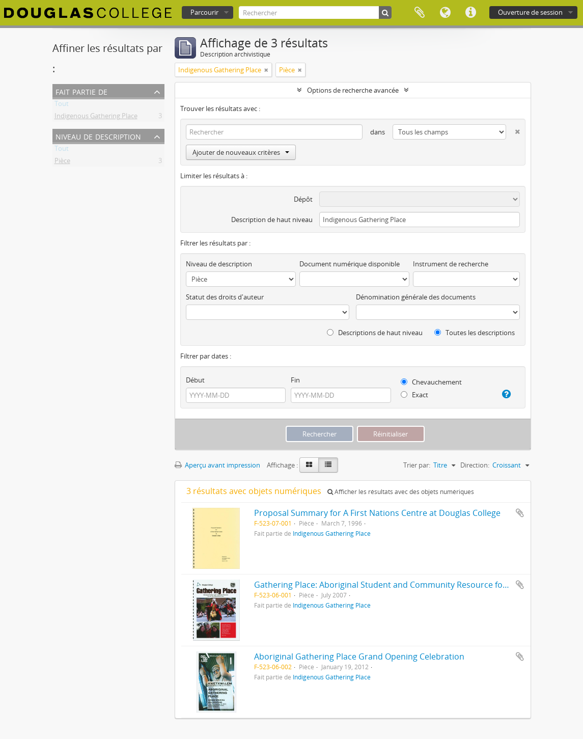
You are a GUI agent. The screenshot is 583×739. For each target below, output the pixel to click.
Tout (61, 105)
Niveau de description (98, 136)
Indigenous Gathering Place (95, 117)
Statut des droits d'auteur (225, 297)
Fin (295, 380)
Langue (445, 12)
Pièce (62, 162)
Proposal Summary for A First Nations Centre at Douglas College (377, 512)
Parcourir (204, 12)
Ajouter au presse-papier (520, 513)
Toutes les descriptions (474, 332)
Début (195, 380)
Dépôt (303, 199)
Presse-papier (419, 12)
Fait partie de (81, 91)
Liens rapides (470, 12)
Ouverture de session (530, 12)
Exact (414, 394)
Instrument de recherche (450, 263)
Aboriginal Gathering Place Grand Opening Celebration (359, 656)
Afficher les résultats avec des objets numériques (400, 491)
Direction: (474, 465)
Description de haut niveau (272, 219)
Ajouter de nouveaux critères (240, 152)
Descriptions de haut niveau (375, 332)
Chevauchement (431, 382)
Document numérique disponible (349, 263)
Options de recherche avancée (353, 90)
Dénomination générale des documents (416, 297)
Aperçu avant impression (217, 465)
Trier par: (416, 465)
